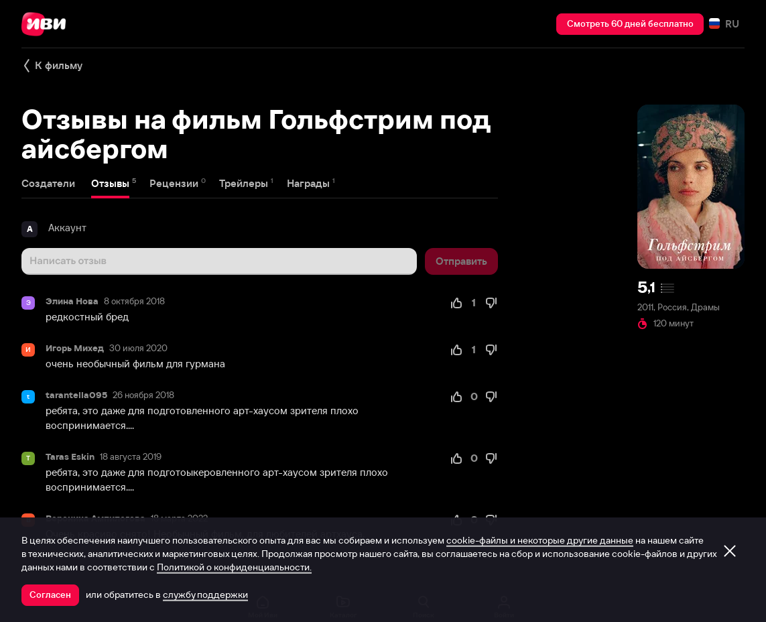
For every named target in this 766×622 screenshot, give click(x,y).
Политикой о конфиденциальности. (234, 567)
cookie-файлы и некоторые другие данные (539, 540)
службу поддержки (205, 594)
